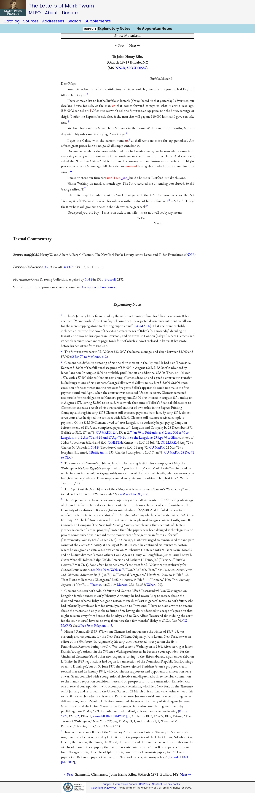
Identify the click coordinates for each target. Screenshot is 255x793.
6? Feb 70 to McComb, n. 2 (89, 356)
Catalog (12, 21)
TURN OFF (90, 28)
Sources (31, 21)
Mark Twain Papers (126, 784)
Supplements (98, 21)
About (51, 13)
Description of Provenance (98, 287)
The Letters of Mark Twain (61, 5)
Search (74, 21)
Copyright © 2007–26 (104, 787)
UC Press (144, 784)
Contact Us (159, 784)
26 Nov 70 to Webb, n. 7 (108, 569)
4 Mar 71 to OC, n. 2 (133, 494)
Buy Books (174, 784)
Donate (70, 13)
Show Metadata (127, 36)
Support (107, 784)
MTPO (35, 13)
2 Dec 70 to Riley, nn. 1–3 (95, 625)
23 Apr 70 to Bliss (165, 437)
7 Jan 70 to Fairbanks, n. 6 (147, 432)
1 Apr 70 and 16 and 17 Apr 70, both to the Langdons (116, 437)
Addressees (53, 21)
